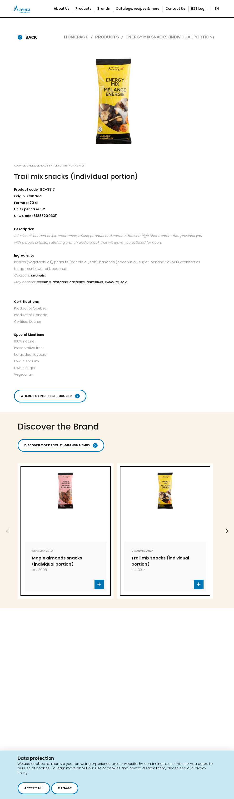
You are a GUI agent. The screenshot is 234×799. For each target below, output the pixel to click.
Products (83, 8)
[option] (113, 101)
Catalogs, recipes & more (138, 8)
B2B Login (199, 8)
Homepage (76, 37)
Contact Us (175, 8)
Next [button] (226, 531)
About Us (62, 8)
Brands (103, 8)
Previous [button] (7, 531)
